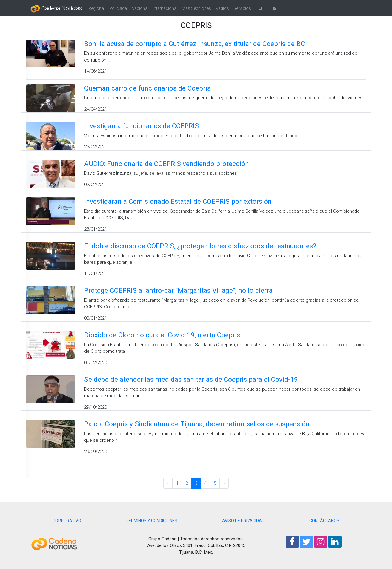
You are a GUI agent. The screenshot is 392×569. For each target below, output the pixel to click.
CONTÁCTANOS (324, 520)
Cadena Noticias (56, 8)
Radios (222, 8)
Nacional (139, 8)
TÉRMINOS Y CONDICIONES (151, 520)
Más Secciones (196, 8)
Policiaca (118, 8)
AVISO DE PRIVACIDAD (243, 520)
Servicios (242, 8)
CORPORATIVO (67, 520)
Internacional (165, 8)
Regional (96, 8)
